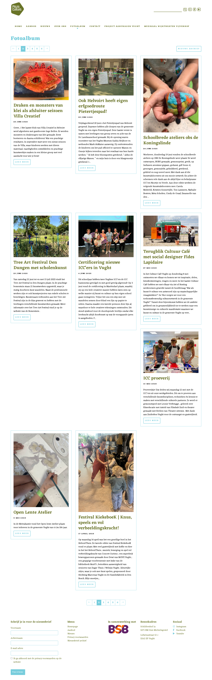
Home (18, 26)
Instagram (179, 627)
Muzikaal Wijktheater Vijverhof (166, 26)
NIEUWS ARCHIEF (189, 48)
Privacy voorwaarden (77, 637)
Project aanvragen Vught (122, 26)
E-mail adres (17, 648)
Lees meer (22, 162)
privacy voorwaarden (45, 658)
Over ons (60, 26)
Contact (94, 26)
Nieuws (45, 26)
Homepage (72, 627)
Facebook (179, 630)
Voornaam (16, 628)
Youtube (178, 634)
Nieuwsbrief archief (76, 641)
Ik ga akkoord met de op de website (36, 660)
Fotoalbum (77, 26)
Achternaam (17, 638)
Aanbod (31, 26)
